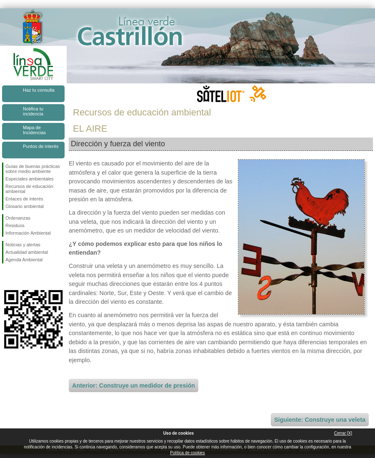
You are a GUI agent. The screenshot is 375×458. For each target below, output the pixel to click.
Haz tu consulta (39, 90)
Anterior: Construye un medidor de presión (133, 385)
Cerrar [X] (343, 433)
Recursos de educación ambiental (29, 189)
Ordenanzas (17, 217)
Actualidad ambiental (26, 252)
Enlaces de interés (24, 198)
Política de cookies (187, 452)
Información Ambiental (28, 232)
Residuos (15, 225)
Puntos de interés (41, 146)
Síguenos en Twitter (21, 277)
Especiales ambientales (29, 178)
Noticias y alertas (22, 244)
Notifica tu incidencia (33, 111)
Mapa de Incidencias (34, 130)
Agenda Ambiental (23, 259)
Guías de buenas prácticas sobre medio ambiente (32, 169)
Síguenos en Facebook (7, 277)
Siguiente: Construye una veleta (319, 419)
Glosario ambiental (24, 206)
